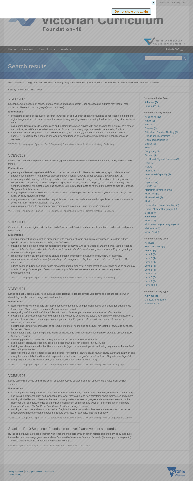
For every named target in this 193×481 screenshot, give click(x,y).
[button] (178, 56)
